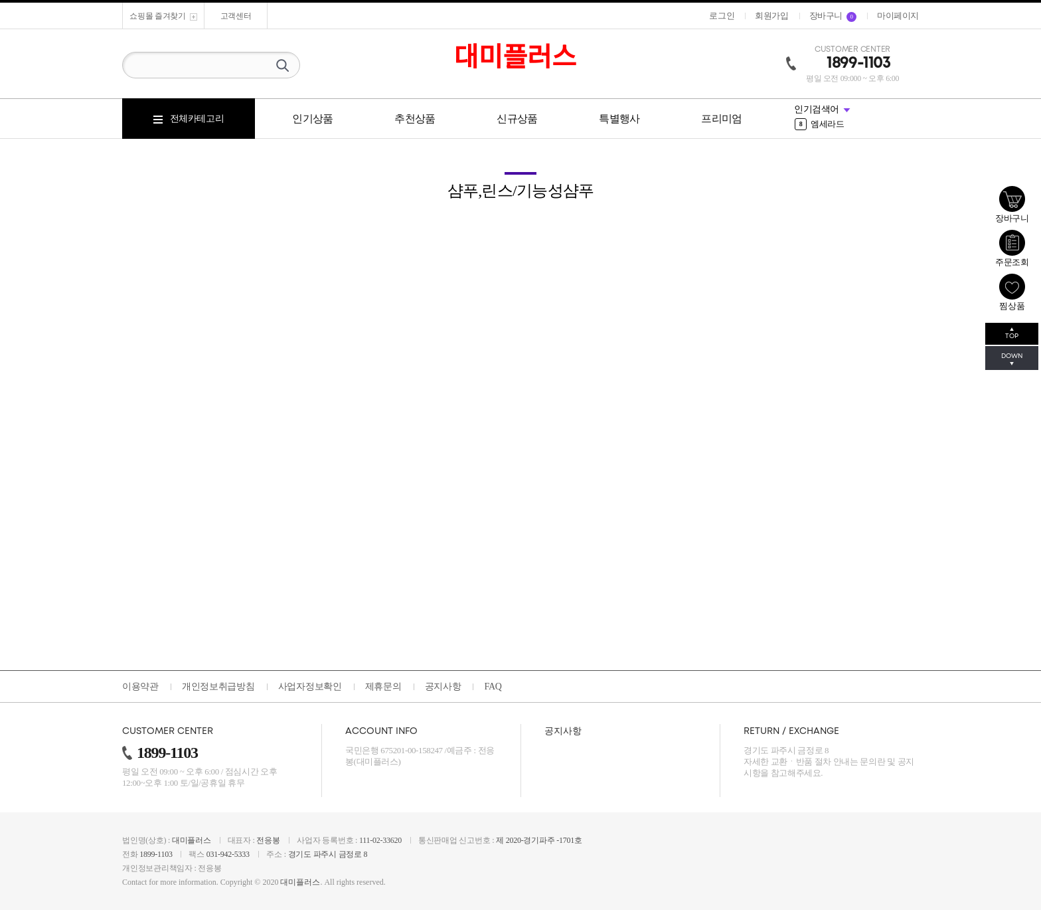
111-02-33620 (380, 840)
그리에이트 (823, 120)
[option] (856, 119)
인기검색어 (816, 109)
